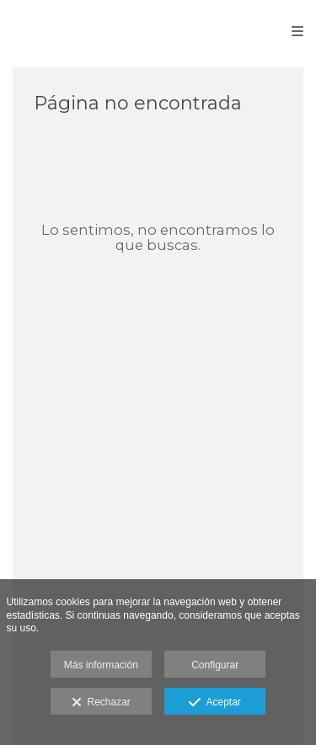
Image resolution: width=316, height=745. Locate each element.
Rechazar (101, 703)
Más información (101, 665)
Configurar (214, 665)
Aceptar (214, 703)
